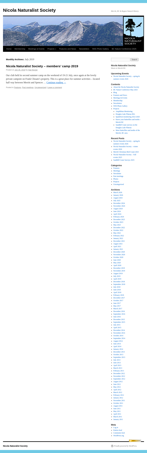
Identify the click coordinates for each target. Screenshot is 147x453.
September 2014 (119, 338)
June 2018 (117, 290)
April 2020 (117, 265)
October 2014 (118, 336)
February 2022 (118, 236)
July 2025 (116, 200)
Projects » (52, 49)
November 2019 (119, 271)
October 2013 (118, 354)
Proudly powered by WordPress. (125, 446)
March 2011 (117, 417)
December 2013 (119, 352)
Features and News (67, 49)
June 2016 (117, 317)
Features (17, 87)
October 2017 (118, 300)
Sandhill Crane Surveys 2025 (123, 160)
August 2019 (118, 273)
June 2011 (117, 409)
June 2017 (117, 303)
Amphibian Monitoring (124, 111)
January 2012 (118, 398)
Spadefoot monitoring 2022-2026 (128, 117)
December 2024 (119, 203)
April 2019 (117, 279)
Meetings (116, 171)
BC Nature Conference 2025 (124, 49)
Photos (115, 179)
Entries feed (117, 430)
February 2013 (118, 371)
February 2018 (118, 295)
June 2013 (117, 363)
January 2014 (118, 349)
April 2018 (117, 292)
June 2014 (117, 344)
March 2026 (117, 192)
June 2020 (117, 260)
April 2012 (117, 390)
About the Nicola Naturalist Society (126, 87)
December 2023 (119, 219)
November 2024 (119, 206)
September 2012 (119, 379)
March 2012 (117, 392)
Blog (115, 92)
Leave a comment (55, 87)
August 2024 (118, 209)
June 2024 (117, 211)
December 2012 (119, 373)
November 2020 (119, 255)
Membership (20, 49)
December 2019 (119, 268)
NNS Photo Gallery (100, 49)
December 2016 (119, 311)
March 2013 (117, 368)
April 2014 (117, 346)
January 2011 (118, 419)
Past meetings (27, 87)
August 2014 (118, 341)
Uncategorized (40, 87)
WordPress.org (118, 436)
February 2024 (118, 217)
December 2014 (119, 330)
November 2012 (119, 376)
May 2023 (117, 225)
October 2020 (118, 257)
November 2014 (119, 333)
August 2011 (118, 406)
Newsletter (117, 173)
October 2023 (118, 222)
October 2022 (118, 230)
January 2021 (118, 249)
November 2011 (119, 400)
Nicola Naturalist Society (29, 10)
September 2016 (119, 314)
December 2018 (119, 282)
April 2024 (117, 214)
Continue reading (56, 82)
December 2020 (119, 252)
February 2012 (118, 395)
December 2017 (119, 298)
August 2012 (118, 382)
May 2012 (117, 387)
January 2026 (118, 195)
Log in (115, 427)
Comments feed (119, 433)
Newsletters (84, 49)
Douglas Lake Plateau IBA (125, 114)
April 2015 (117, 327)
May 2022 (117, 233)
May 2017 (117, 306)
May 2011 (117, 411)
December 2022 (119, 227)
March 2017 (117, 309)
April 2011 (117, 414)
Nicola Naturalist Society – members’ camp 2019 (42, 66)
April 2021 (117, 246)
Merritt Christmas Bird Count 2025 (126, 152)
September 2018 (119, 284)
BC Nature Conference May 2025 (125, 90)
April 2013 (117, 365)
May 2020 (117, 263)
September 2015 (119, 322)
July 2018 (116, 287)
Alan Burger (33, 70)
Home (9, 49)
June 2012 (117, 384)
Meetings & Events (36, 49)
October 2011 (118, 403)
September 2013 (119, 357)
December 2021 (119, 241)
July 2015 (116, 325)
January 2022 (118, 238)
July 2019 (116, 276)
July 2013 (116, 360)
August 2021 (118, 244)
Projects (116, 109)
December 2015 (119, 319)
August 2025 (118, 198)
